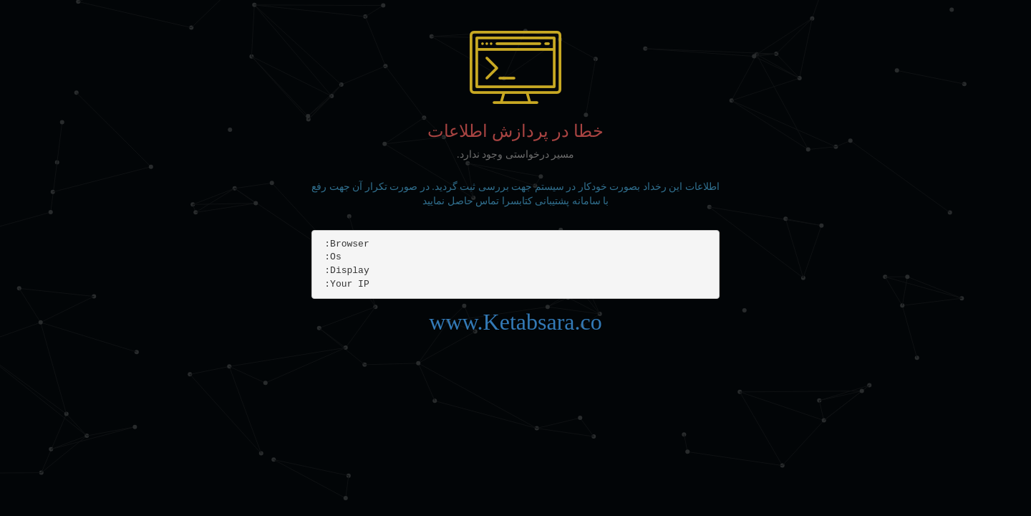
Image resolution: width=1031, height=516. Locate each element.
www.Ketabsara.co (515, 322)
